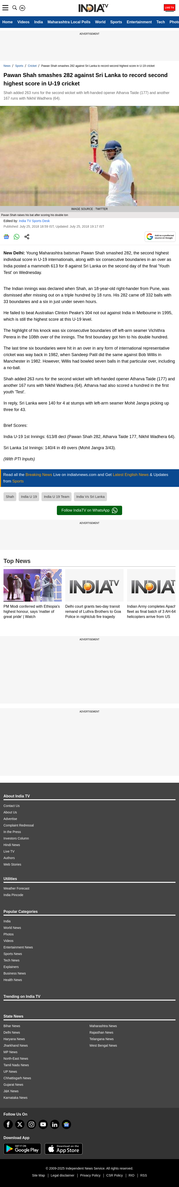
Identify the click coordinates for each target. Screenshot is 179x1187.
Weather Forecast (16, 888)
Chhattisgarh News (17, 1078)
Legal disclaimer (62, 1175)
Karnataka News (15, 1097)
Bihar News (11, 1026)
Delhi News (11, 1032)
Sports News (12, 954)
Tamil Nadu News (16, 1065)
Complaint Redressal (18, 825)
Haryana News (14, 1039)
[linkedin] (54, 1124)
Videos (23, 22)
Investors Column (16, 838)
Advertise (10, 819)
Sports (116, 22)
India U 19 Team (56, 497)
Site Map (38, 1175)
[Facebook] (8, 1124)
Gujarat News (13, 1084)
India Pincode (13, 895)
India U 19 (29, 497)
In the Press (12, 832)
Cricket (32, 65)
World (100, 22)
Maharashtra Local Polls (69, 22)
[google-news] (66, 1124)
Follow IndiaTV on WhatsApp (89, 510)
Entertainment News (18, 947)
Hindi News (11, 845)
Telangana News (102, 1039)
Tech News (11, 960)
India (38, 22)
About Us (10, 812)
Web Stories (12, 864)
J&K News (11, 1091)
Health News (12, 980)
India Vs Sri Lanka (90, 497)
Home (7, 22)
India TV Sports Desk (34, 221)
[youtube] (43, 1124)
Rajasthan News (101, 1032)
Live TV (8, 851)
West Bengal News (103, 1045)
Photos (8, 934)
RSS (143, 1175)
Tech (160, 22)
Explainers (11, 967)
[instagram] (31, 1124)
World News (12, 928)
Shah (10, 497)
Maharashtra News (103, 1026)
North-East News (15, 1058)
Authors (9, 858)
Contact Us (11, 806)
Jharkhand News (15, 1045)
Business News (14, 973)
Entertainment (139, 22)
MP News (10, 1052)
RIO (131, 1175)
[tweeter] (19, 1124)
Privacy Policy (90, 1175)
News (6, 65)
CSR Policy (114, 1175)
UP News (10, 1071)
